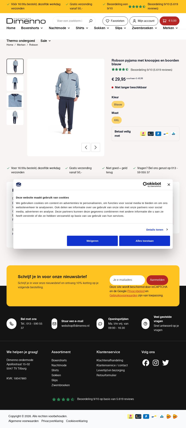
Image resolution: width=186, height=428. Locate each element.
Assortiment (61, 352)
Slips (55, 380)
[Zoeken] (90, 20)
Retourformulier (106, 375)
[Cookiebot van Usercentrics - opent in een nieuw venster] (145, 184)
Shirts (55, 370)
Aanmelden (157, 280)
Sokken (56, 375)
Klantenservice (108, 352)
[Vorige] (85, 147)
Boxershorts (59, 360)
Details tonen (154, 229)
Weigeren (92, 240)
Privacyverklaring (52, 421)
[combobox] (70, 20)
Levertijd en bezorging (111, 370)
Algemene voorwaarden (24, 421)
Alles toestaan (145, 240)
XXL (118, 120)
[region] (55, 107)
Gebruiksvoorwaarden (123, 295)
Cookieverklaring (77, 421)
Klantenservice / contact (112, 365)
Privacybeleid (136, 291)
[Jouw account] (143, 21)
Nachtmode (59, 365)
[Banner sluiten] (169, 184)
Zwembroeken (61, 385)
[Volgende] (95, 147)
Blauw (119, 104)
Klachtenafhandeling (110, 360)
